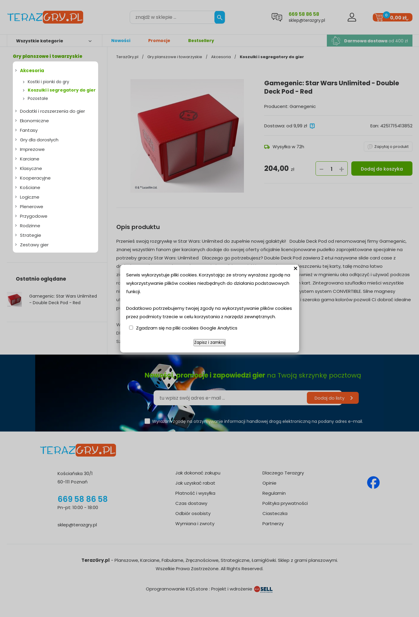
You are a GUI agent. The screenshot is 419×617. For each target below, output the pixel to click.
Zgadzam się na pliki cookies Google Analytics (186, 328)
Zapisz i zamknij (209, 342)
